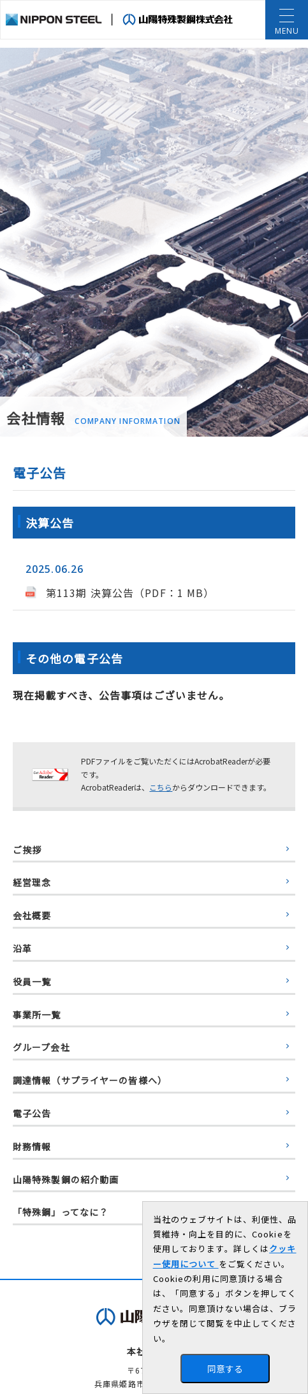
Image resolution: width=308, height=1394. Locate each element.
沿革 (22, 948)
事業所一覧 (37, 1014)
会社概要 (32, 915)
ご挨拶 (27, 849)
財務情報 (32, 1146)
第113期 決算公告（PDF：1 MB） (130, 592)
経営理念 (32, 882)
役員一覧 (32, 981)
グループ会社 (41, 1047)
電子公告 (32, 1113)
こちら (160, 787)
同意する (225, 1368)
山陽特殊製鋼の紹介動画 (66, 1179)
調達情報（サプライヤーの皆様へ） (90, 1080)
